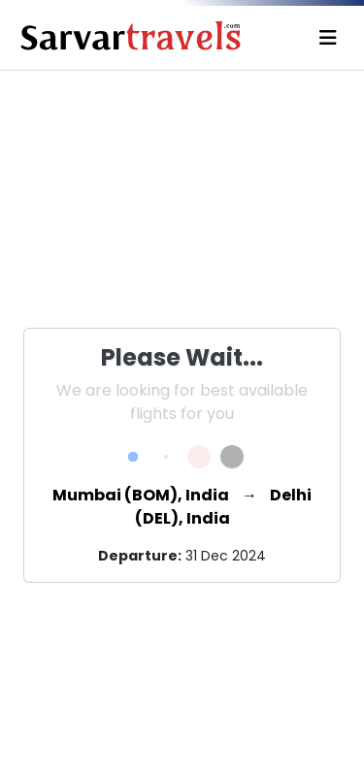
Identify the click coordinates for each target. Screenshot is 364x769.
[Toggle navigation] (328, 38)
